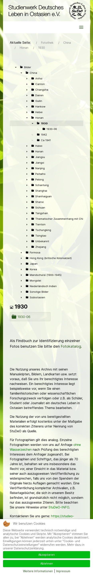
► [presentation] (27, 78)
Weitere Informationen (38, 571)
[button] (81, 27)
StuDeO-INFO (58, 507)
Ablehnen (46, 563)
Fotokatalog (71, 346)
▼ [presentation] (16, 67)
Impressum (63, 571)
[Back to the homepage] (46, 10)
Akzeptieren (46, 554)
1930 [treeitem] (44, 123)
